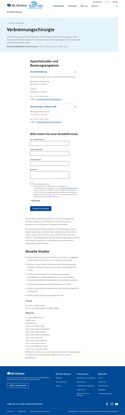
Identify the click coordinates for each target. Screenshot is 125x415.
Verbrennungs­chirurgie (15, 23)
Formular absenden (40, 208)
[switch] (117, 6)
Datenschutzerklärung (69, 188)
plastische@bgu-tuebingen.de (48, 99)
